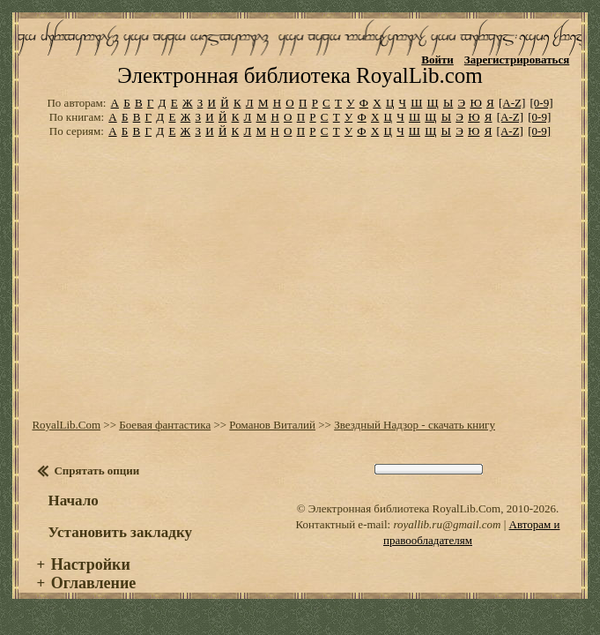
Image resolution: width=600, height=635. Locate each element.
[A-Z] (512, 119)
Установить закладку (120, 549)
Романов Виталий (272, 441)
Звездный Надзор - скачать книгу (414, 441)
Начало (73, 517)
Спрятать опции (96, 487)
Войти (437, 59)
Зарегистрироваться (516, 59)
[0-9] (541, 119)
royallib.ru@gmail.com (446, 541)
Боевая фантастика (165, 441)
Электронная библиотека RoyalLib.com (299, 92)
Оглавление (94, 600)
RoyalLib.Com (66, 441)
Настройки (90, 581)
